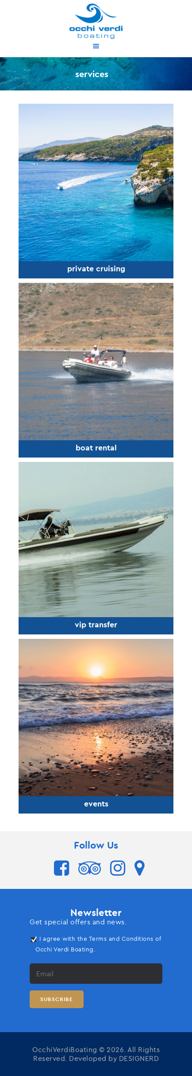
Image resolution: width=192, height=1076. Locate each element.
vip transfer (96, 625)
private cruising (96, 269)
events (96, 804)
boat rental (96, 448)
